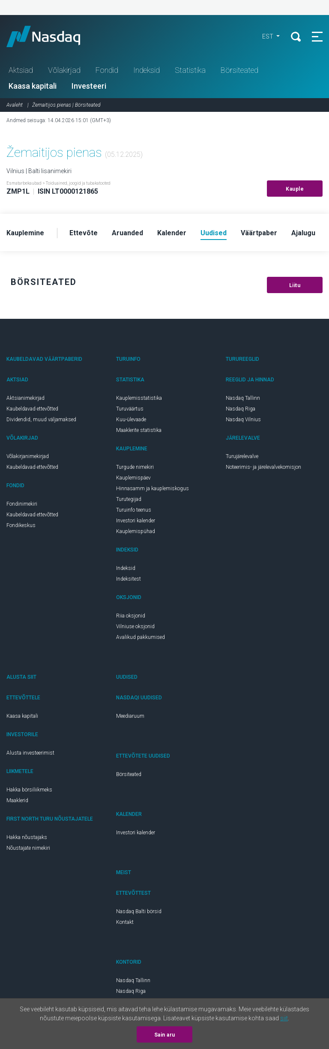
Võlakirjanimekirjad (27, 456)
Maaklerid (17, 800)
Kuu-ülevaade (131, 420)
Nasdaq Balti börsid (139, 911)
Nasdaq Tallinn (243, 398)
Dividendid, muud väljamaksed (41, 420)
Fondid (107, 70)
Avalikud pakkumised (140, 637)
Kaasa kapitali (33, 85)
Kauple (295, 189)
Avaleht (14, 105)
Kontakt (125, 922)
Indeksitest (128, 579)
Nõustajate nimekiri (28, 848)
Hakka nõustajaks (26, 837)
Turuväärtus (130, 409)
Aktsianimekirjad (25, 398)
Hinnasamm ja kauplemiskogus (152, 489)
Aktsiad (21, 70)
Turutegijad (128, 499)
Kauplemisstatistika (139, 398)
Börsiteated (239, 70)
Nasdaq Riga (240, 409)
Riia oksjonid (130, 616)
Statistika (190, 70)
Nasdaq (51, 36)
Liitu (295, 285)
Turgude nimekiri (135, 467)
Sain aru (164, 1035)
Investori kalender (135, 521)
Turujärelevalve (242, 456)
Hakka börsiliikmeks (29, 790)
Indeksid (146, 70)
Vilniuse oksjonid (135, 626)
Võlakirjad (64, 70)
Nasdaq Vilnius (243, 420)
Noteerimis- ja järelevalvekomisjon (263, 467)
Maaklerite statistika (139, 430)
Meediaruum (130, 716)
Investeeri (89, 85)
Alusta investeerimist (30, 753)
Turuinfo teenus (133, 510)
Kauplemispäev (133, 478)
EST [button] (268, 36)
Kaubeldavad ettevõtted (32, 409)
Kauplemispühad (135, 531)
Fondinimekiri (21, 504)
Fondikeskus (21, 525)
